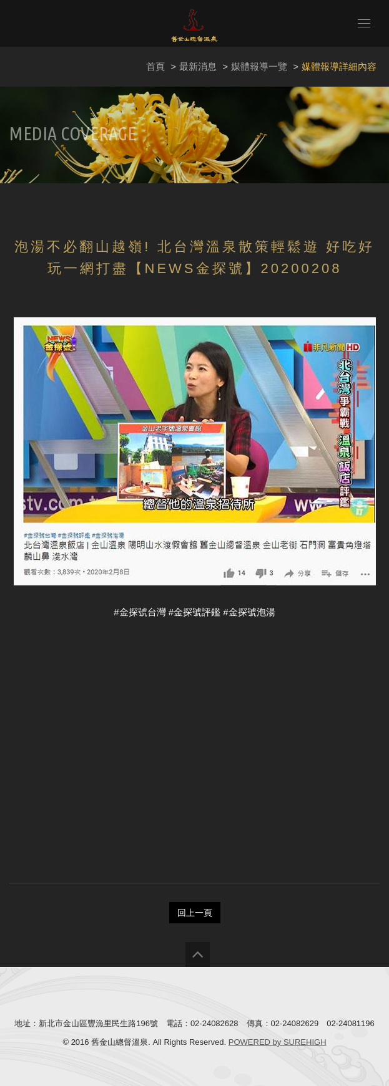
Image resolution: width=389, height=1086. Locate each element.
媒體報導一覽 (259, 66)
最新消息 (198, 66)
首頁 (155, 66)
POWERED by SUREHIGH (278, 1042)
